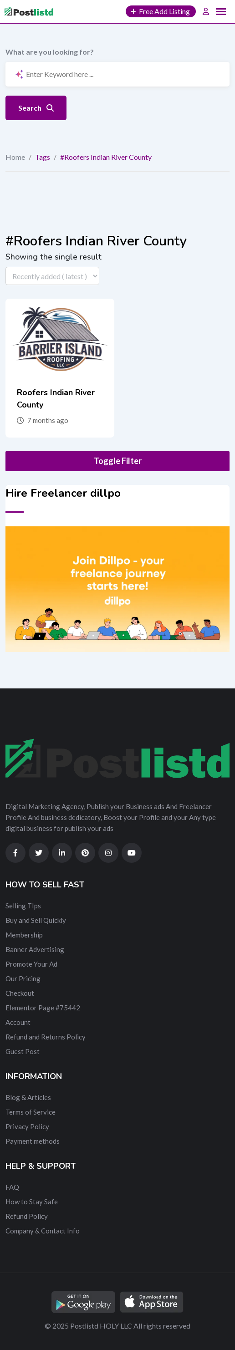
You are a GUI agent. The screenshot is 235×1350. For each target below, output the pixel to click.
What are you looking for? (49, 51)
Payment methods (32, 1141)
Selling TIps (23, 906)
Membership (24, 935)
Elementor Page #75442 (42, 1008)
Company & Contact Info (42, 1231)
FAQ (12, 1187)
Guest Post (22, 1051)
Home (15, 157)
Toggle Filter (118, 461)
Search (36, 107)
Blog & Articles (28, 1097)
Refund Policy (26, 1216)
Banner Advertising (34, 949)
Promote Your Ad (31, 964)
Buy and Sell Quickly (35, 920)
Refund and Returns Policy (45, 1037)
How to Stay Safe (31, 1201)
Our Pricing (23, 978)
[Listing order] (52, 276)
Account (18, 1022)
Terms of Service (30, 1112)
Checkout (19, 993)
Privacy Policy (27, 1126)
